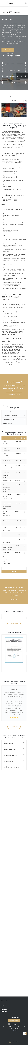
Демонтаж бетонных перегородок (6, 455)
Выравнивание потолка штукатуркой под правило (7, 505)
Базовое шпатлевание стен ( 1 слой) (6, 528)
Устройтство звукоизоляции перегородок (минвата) (7, 474)
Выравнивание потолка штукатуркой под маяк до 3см (7, 497)
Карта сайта (14, 1030)
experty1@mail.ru (15, 1024)
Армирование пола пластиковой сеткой (6, 514)
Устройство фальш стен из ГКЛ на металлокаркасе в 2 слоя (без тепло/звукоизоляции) (7, 558)
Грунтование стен (7, 480)
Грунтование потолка (6, 534)
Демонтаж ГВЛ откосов (7, 461)
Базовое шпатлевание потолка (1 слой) (7, 540)
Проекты (4, 1011)
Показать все (14, 623)
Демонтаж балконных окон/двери (7, 467)
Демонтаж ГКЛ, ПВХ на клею (7, 449)
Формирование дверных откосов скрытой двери (7, 547)
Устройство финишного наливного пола (7, 522)
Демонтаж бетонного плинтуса (5, 443)
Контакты (4, 1009)
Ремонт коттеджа (11, 616)
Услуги (3, 1005)
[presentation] (22, 101)
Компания (4, 1000)
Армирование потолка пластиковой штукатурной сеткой (6, 487)
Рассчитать (7, 49)
